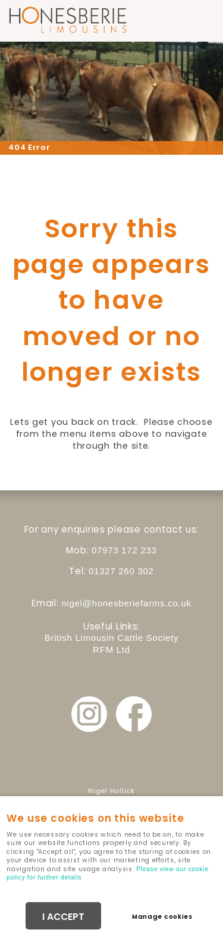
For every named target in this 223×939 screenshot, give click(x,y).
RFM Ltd (111, 649)
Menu (202, 19)
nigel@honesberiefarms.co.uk (126, 603)
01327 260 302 (121, 571)
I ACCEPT (63, 916)
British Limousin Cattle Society (111, 638)
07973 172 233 (124, 550)
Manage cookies (162, 916)
